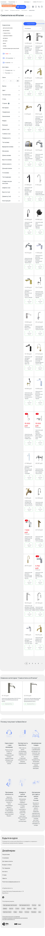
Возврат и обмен (7, 865)
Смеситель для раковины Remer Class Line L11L (28, 327)
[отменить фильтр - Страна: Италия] (25, 24)
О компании (5, 858)
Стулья (17, 908)
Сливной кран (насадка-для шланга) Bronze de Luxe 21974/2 (28, 503)
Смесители (6, 25)
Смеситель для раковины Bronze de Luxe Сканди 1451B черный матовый (28, 49)
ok (17, 80)
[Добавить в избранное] (31, 34)
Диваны (5, 908)
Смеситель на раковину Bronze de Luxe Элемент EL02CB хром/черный (39, 259)
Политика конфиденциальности (11, 882)
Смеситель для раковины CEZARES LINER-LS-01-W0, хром (28, 641)
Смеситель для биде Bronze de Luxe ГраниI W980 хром (28, 539)
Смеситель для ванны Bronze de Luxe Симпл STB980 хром (29, 436)
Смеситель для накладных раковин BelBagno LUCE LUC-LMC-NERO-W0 (28, 360)
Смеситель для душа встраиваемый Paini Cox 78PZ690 (39, 225)
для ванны (5, 38)
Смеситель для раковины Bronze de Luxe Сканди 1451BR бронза (39, 86)
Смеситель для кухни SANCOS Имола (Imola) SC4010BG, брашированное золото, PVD (39, 360)
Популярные (33, 28)
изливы (4, 46)
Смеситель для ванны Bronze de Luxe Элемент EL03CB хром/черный (39, 294)
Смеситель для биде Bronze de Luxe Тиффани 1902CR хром (28, 260)
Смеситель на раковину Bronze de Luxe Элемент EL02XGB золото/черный (28, 294)
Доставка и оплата (7, 861)
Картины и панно (7, 912)
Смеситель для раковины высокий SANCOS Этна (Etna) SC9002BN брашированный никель (32, 700)
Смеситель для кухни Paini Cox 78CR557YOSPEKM (39, 608)
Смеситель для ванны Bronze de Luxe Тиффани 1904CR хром (39, 471)
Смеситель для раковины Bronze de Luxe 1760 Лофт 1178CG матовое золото (29, 156)
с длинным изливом (7, 35)
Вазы (35, 908)
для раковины (6, 30)
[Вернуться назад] (2, 10)
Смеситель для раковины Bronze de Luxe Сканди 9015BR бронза (28, 575)
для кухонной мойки (8, 28)
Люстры (34, 905)
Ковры (15, 912)
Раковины (33, 912)
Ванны (20, 912)
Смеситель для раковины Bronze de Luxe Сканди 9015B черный (28, 225)
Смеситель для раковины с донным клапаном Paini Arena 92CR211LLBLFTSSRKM (30, 608)
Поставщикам (6, 868)
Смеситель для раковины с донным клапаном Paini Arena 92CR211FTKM (39, 49)
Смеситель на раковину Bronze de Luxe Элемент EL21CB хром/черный (39, 395)
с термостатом (6, 33)
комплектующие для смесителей (11, 48)
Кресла (11, 908)
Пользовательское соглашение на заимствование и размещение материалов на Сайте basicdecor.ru (15, 918)
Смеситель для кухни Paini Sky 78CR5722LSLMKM (39, 193)
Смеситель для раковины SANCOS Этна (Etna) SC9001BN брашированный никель (11, 700)
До (10, 80)
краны (4, 43)
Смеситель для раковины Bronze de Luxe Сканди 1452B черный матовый (28, 191)
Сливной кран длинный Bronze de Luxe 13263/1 (28, 124)
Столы (23, 908)
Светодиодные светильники (10, 905)
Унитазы (27, 912)
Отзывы (4, 875)
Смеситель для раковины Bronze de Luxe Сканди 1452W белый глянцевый (28, 469)
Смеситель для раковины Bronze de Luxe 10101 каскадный (39, 539)
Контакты (4, 871)
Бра (39, 905)
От (3, 80)
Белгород (27, 2)
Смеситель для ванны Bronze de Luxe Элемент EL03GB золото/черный (29, 395)
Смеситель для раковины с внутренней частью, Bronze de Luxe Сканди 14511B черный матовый (28, 85)
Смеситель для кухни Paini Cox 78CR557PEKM (39, 504)
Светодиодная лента (24, 905)
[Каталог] (20, 7)
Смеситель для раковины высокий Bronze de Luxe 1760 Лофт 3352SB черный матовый (39, 121)
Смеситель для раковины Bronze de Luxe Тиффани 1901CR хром (39, 157)
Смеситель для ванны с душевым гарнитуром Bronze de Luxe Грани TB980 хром (39, 434)
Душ (40, 912)
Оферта (4, 878)
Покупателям (6, 854)
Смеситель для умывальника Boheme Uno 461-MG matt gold (39, 640)
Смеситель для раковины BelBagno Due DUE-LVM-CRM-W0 (39, 575)
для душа (5, 40)
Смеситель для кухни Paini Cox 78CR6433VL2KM (39, 328)
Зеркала (29, 908)
